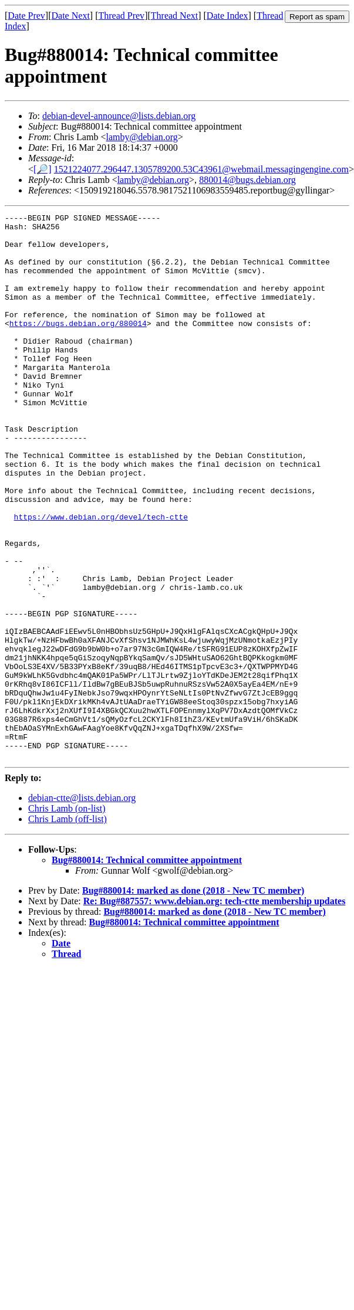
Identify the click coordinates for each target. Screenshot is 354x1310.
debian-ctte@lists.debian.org (82, 907)
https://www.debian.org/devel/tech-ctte (101, 578)
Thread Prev (121, 16)
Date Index (227, 16)
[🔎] (42, 169)
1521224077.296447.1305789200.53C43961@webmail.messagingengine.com (201, 169)
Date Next (71, 16)
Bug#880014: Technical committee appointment (147, 969)
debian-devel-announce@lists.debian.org (118, 116)
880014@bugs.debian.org (247, 180)
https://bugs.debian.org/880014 (78, 346)
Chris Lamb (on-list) (67, 917)
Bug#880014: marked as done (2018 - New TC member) (193, 999)
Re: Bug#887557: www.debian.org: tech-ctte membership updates (214, 1010)
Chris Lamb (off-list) (67, 928)
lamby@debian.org (141, 137)
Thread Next (174, 16)
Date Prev (26, 16)
